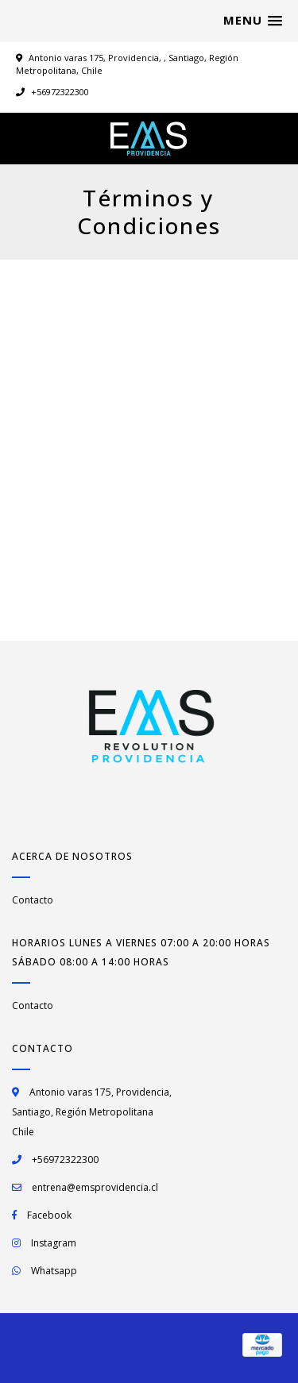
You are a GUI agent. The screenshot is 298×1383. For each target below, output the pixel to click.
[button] (252, 20)
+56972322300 (52, 92)
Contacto (32, 900)
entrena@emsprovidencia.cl (95, 1187)
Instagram (53, 1243)
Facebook (49, 1215)
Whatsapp (54, 1270)
